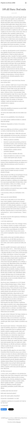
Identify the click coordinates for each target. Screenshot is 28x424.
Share (3, 409)
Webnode (18, 422)
